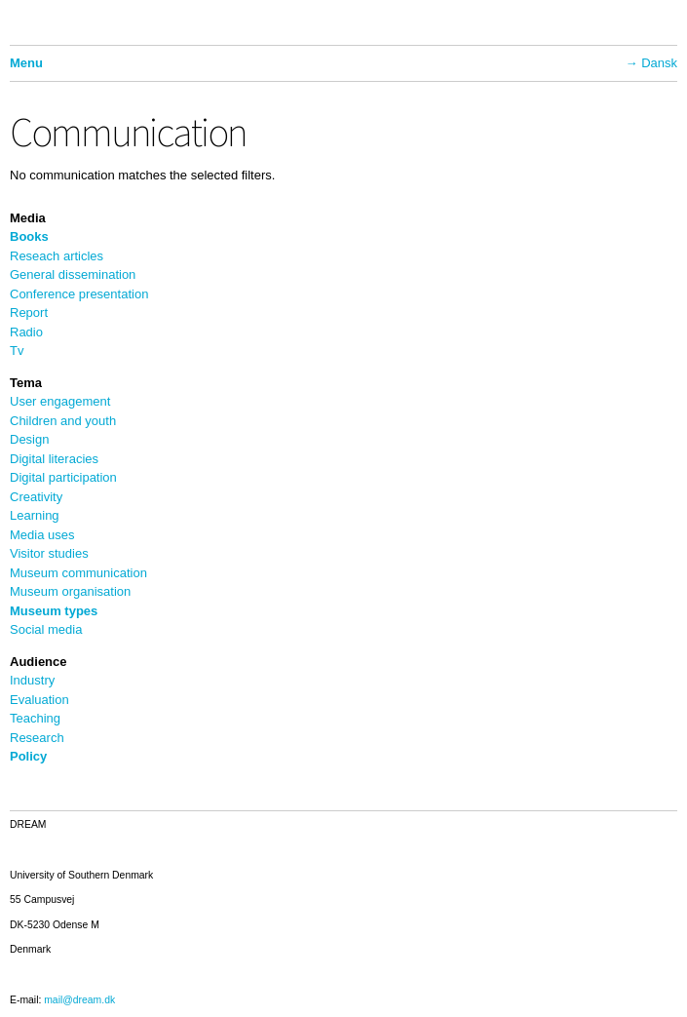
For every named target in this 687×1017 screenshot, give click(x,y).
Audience (38, 661)
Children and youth (63, 420)
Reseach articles (56, 256)
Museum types (53, 611)
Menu (26, 63)
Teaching (35, 718)
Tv (16, 350)
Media (28, 218)
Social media (46, 629)
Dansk (659, 63)
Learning (34, 515)
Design (29, 439)
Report (29, 312)
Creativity (36, 496)
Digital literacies (54, 458)
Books (29, 236)
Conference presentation (79, 294)
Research (37, 737)
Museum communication (78, 573)
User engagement (60, 401)
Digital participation (63, 477)
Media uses (42, 535)
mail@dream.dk (79, 1000)
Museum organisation (70, 591)
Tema (26, 382)
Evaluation (39, 699)
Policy (28, 756)
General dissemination (72, 274)
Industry (32, 680)
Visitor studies (49, 553)
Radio (26, 332)
